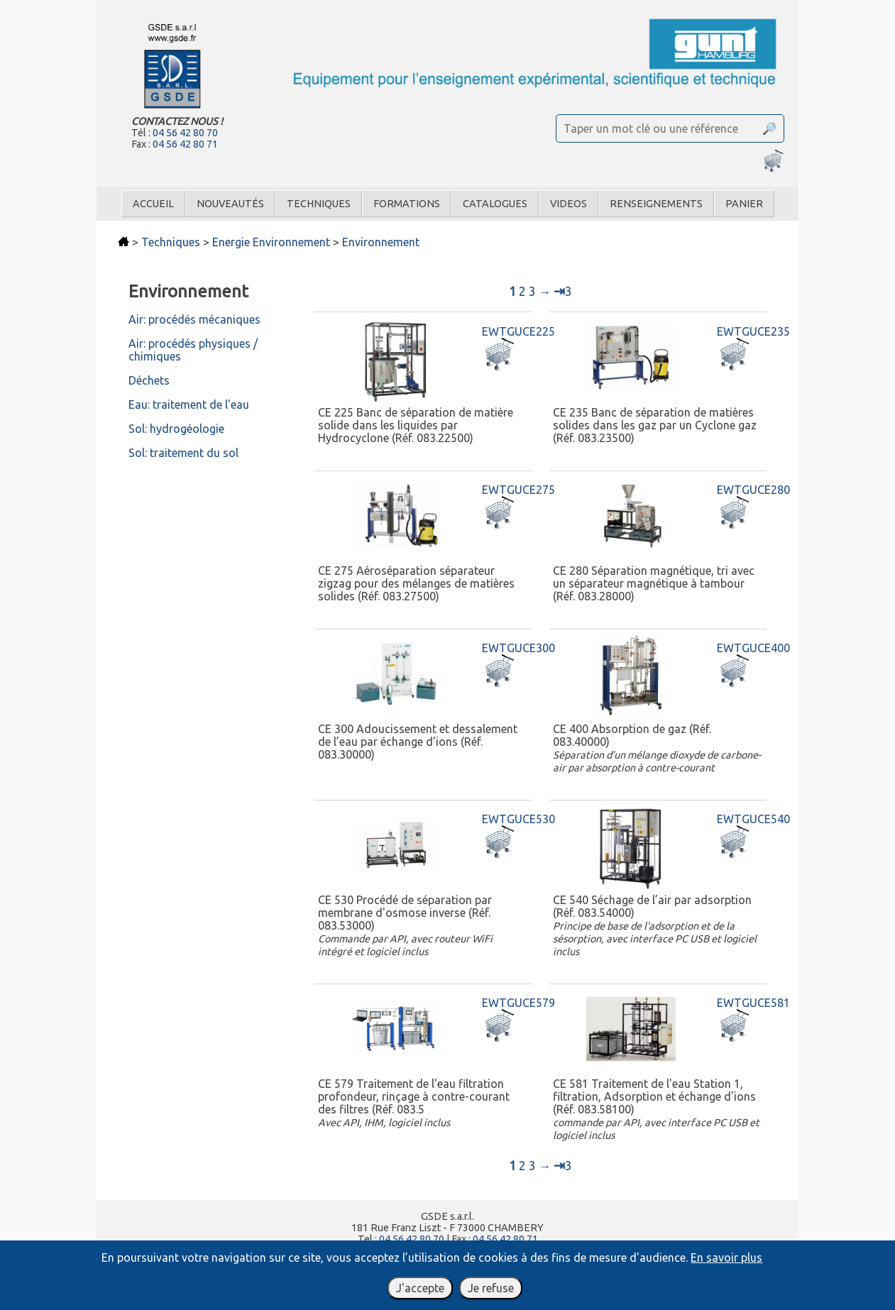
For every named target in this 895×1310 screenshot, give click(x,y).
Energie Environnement (271, 242)
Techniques (319, 203)
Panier (744, 203)
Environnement (380, 242)
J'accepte (420, 1288)
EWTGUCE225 (518, 331)
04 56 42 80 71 (185, 144)
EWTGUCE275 (518, 489)
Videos (568, 203)
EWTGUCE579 (518, 1002)
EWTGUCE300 (518, 648)
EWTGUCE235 (753, 331)
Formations (406, 203)
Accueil (153, 203)
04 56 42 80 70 (185, 132)
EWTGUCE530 (518, 819)
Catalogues (495, 203)
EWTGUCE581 (753, 1002)
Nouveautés (230, 203)
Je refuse (491, 1288)
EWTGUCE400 (753, 648)
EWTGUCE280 (753, 489)
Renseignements (656, 203)
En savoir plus (726, 1257)
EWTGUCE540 (753, 819)
